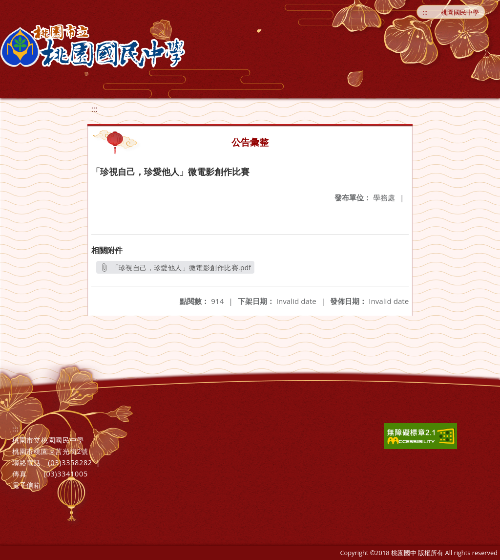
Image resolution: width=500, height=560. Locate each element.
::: (425, 12)
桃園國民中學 (460, 12)
